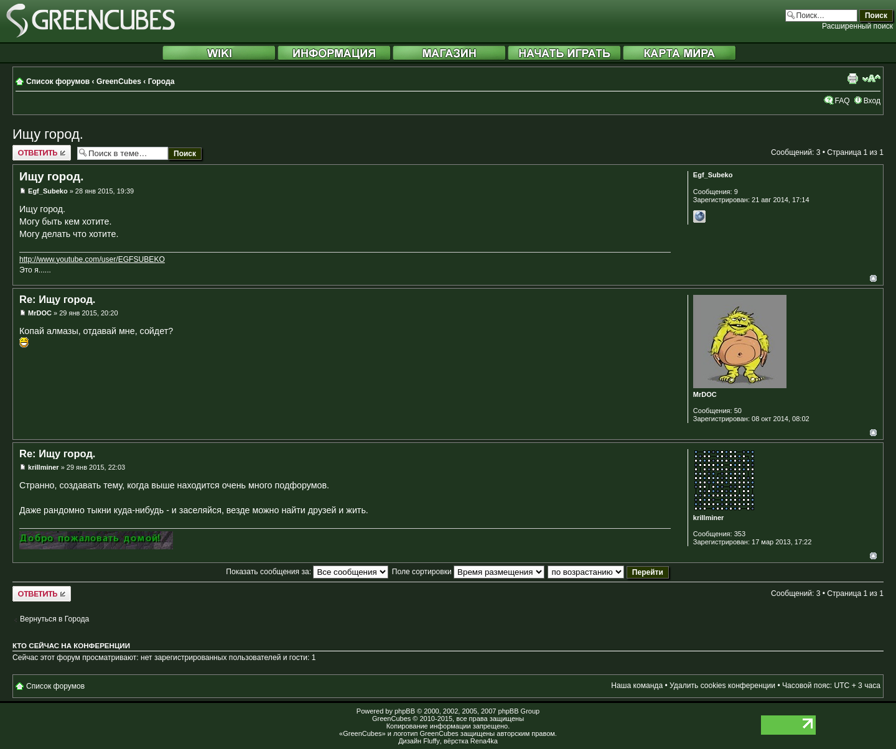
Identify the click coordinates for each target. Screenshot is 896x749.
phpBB (404, 711)
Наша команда (637, 685)
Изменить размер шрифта (871, 78)
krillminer (43, 467)
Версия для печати (852, 78)
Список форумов (58, 81)
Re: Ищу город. (57, 299)
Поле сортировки (468, 571)
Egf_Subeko (48, 191)
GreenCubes (118, 81)
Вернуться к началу (873, 278)
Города (161, 81)
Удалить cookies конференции (722, 685)
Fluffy (431, 741)
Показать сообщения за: (307, 571)
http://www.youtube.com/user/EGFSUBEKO (92, 259)
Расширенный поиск (857, 26)
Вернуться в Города (54, 619)
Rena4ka (484, 741)
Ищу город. (47, 134)
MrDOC (40, 313)
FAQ (841, 100)
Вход (872, 100)
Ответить (41, 152)
